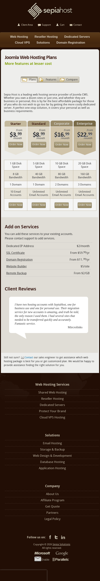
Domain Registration (19, 259)
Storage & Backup (52, 449)
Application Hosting (52, 468)
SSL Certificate (15, 253)
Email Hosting (52, 443)
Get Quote (52, 506)
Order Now (15, 144)
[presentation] (23, 575)
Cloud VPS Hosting (52, 417)
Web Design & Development (52, 455)
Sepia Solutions (61, 544)
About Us (52, 494)
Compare (72, 79)
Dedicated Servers (52, 405)
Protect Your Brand (52, 411)
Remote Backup (16, 273)
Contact (29, 357)
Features (51, 79)
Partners (52, 512)
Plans (32, 79)
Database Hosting (52, 462)
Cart (62, 24)
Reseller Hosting (52, 398)
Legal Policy (52, 519)
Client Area (27, 24)
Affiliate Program (52, 500)
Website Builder (16, 266)
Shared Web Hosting (52, 392)
